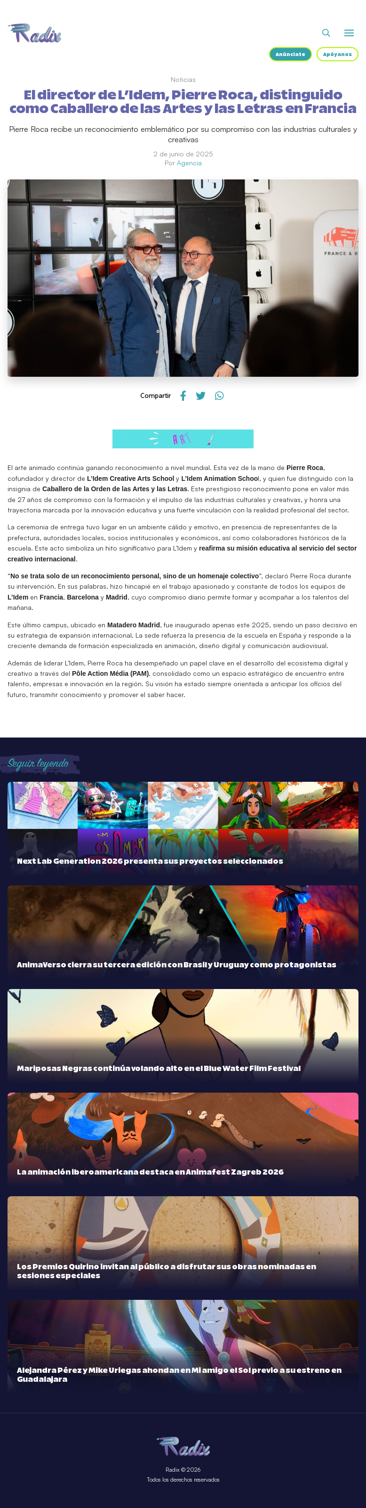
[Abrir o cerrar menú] (349, 33)
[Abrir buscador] (326, 33)
